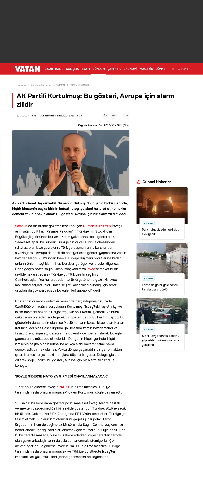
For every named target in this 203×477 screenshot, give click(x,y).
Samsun (21, 221)
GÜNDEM (98, 69)
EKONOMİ (130, 69)
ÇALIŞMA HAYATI (78, 69)
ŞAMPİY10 (114, 69)
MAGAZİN (146, 69)
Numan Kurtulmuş (71, 199)
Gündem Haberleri (41, 81)
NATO (64, 382)
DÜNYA (161, 69)
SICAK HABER (54, 69)
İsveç (91, 264)
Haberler (22, 81)
